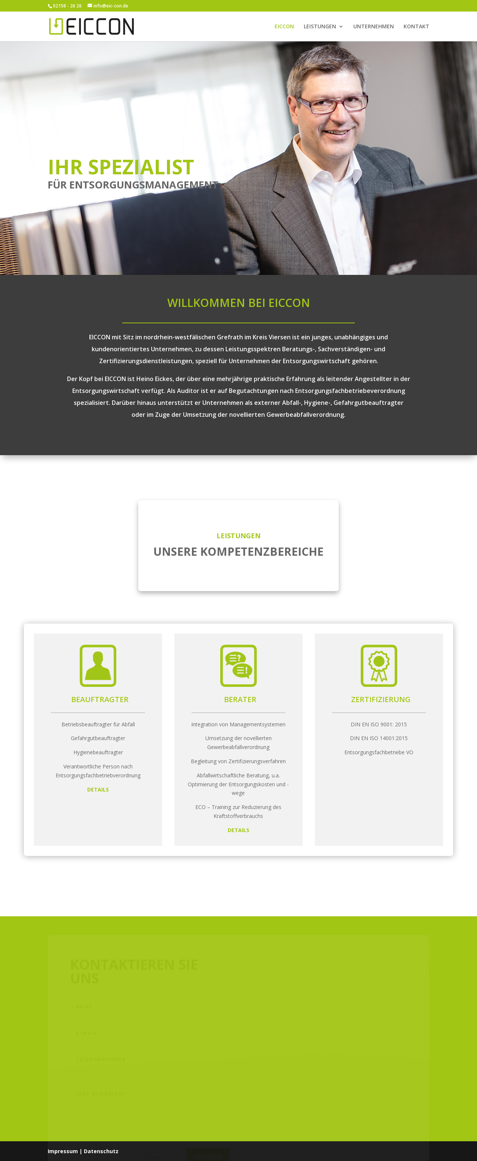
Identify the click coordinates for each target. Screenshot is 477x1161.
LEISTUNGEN (320, 27)
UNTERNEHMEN (373, 27)
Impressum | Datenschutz (83, 1151)
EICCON (284, 27)
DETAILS (98, 789)
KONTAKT (416, 27)
